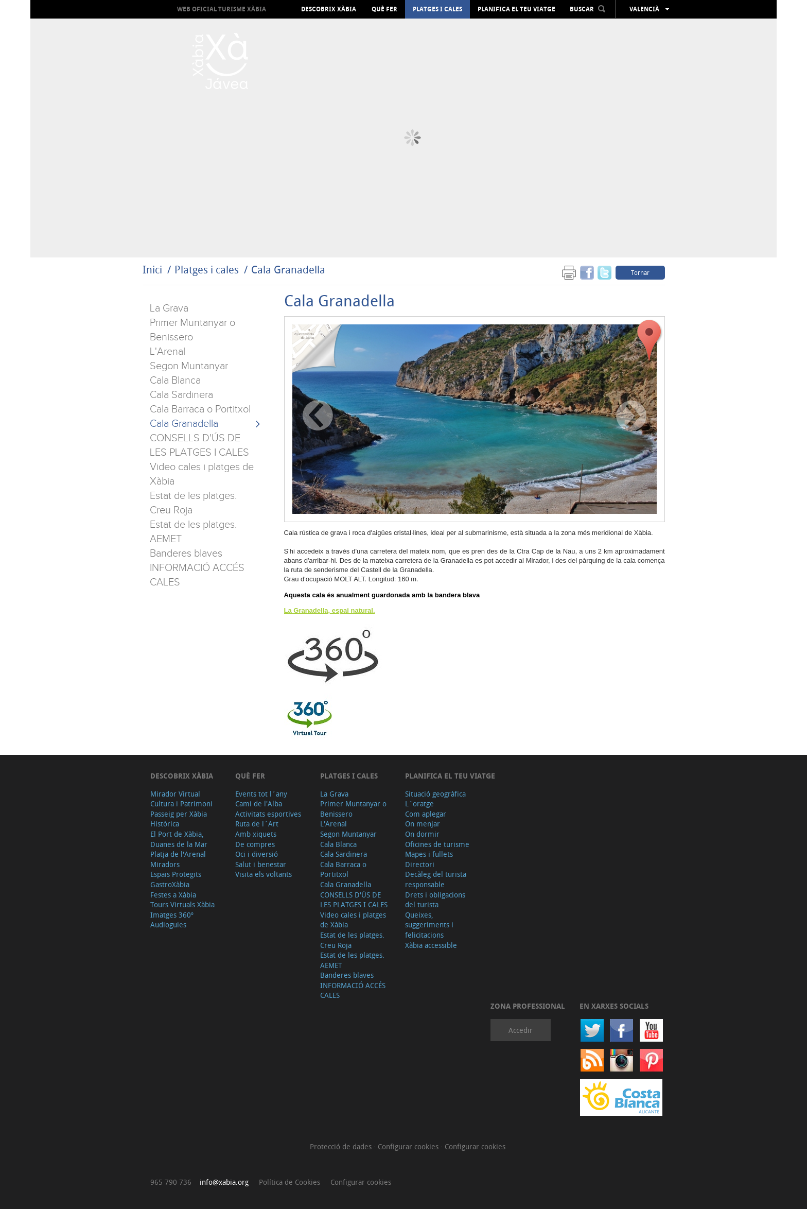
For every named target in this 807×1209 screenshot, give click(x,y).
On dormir (422, 834)
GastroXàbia (169, 884)
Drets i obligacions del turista (435, 900)
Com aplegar (425, 814)
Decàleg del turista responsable (435, 879)
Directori (419, 864)
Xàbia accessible (431, 945)
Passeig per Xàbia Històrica (178, 819)
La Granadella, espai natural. (329, 610)
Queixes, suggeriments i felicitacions (429, 925)
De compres (255, 844)
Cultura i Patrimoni (181, 803)
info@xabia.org (224, 1182)
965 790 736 (170, 1182)
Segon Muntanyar (189, 366)
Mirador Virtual (175, 794)
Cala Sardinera (181, 395)
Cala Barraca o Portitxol (200, 409)
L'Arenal (167, 352)
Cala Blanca (175, 380)
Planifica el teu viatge (516, 9)
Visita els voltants (263, 874)
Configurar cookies (409, 1146)
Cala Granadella (288, 270)
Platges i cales (437, 9)
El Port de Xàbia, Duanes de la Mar (178, 839)
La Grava (169, 308)
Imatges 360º (172, 915)
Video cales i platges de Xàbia (353, 920)
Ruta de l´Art (256, 823)
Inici (152, 270)
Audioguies (168, 924)
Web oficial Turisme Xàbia (221, 9)
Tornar (640, 272)
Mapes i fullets (429, 854)
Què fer (384, 9)
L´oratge (419, 803)
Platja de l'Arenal (178, 854)
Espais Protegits (175, 874)
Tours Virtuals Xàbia (182, 904)
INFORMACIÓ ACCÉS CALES (352, 990)
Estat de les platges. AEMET (352, 960)
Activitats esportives (268, 814)
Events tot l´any (261, 794)
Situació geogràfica (435, 794)
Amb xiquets (255, 834)
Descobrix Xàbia (328, 9)
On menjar (422, 823)
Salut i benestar (260, 864)
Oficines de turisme (437, 844)
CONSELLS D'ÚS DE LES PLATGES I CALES (354, 900)
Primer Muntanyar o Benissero (353, 809)
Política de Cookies (289, 1182)
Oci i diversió (256, 854)
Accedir (520, 1030)
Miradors (165, 864)
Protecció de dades (342, 1146)
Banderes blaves (186, 553)
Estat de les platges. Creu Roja (352, 940)
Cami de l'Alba (258, 803)
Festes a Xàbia (173, 895)
